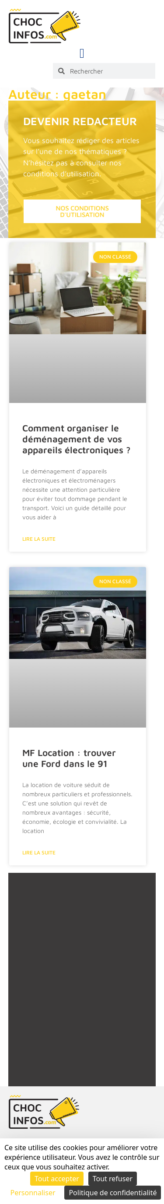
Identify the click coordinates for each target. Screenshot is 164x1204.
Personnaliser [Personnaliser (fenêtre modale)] (33, 1192)
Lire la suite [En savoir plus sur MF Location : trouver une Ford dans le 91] (39, 852)
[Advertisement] (82, 989)
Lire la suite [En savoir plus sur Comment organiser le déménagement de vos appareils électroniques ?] (39, 539)
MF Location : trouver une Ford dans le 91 (69, 758)
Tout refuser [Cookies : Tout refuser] (113, 1178)
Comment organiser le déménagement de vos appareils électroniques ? (76, 439)
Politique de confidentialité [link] (113, 1192)
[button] (82, 53)
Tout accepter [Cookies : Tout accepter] (57, 1178)
